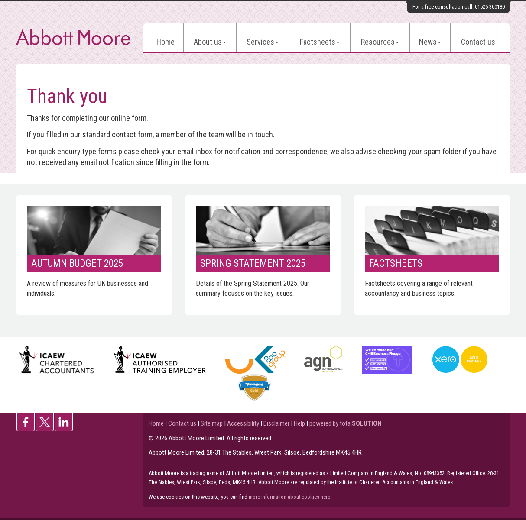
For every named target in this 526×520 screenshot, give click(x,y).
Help (299, 423)
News (430, 41)
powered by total (345, 423)
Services (263, 41)
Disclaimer (276, 423)
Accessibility (243, 423)
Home (165, 41)
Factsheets (320, 41)
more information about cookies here (289, 497)
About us (210, 41)
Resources (380, 41)
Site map (212, 423)
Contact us (478, 41)
